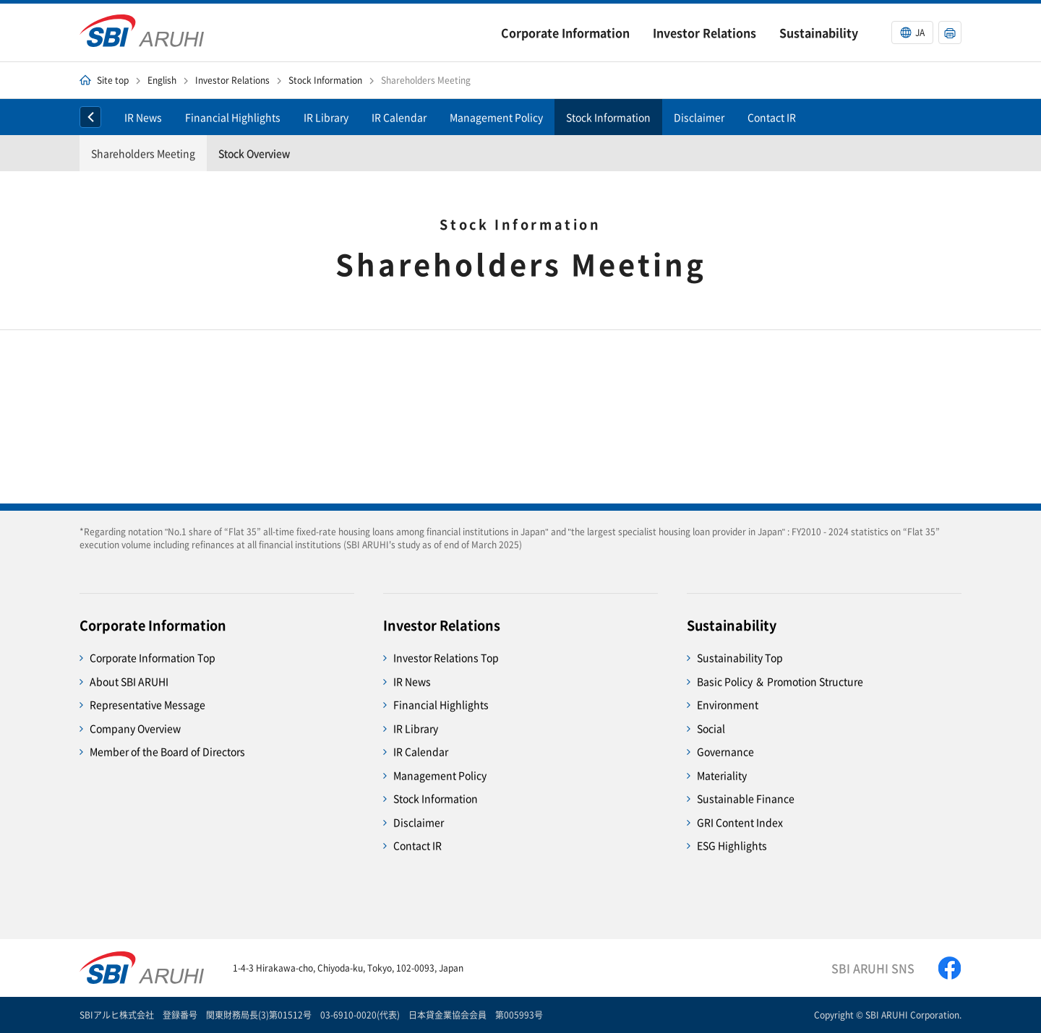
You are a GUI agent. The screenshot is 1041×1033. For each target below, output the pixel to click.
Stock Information (325, 80)
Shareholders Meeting (143, 153)
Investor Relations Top (446, 657)
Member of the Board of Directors (167, 751)
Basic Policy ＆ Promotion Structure (780, 681)
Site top (113, 80)
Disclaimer (699, 117)
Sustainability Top (740, 657)
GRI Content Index (740, 822)
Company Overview (135, 728)
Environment (727, 704)
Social (711, 728)
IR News (143, 117)
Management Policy (496, 117)
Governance (725, 751)
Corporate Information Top (152, 657)
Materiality (722, 775)
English (161, 80)
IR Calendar (399, 117)
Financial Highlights (232, 117)
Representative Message (147, 704)
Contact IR (771, 117)
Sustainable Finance (745, 798)
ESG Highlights (732, 845)
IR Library (326, 117)
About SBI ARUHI (129, 681)
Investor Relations (232, 80)
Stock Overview (254, 153)
